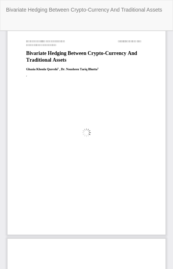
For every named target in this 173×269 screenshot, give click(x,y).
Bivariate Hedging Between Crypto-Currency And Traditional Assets (84, 10)
